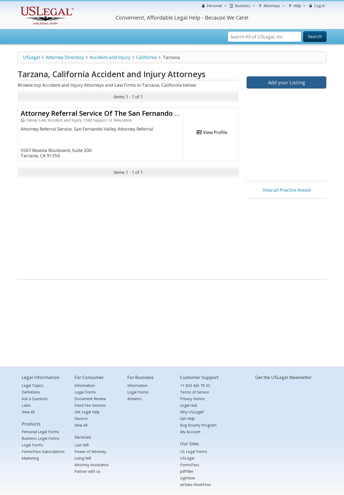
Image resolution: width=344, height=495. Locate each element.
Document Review (90, 398)
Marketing (30, 458)
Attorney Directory (65, 57)
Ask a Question (35, 398)
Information (84, 385)
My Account (190, 431)
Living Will (82, 458)
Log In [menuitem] (316, 5)
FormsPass (189, 464)
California (146, 57)
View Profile (211, 132)
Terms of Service (194, 392)
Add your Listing (286, 82)
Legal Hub (188, 405)
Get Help (187, 418)
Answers (134, 398)
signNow (187, 477)
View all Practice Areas (286, 190)
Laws (26, 405)
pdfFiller (187, 471)
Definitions (31, 392)
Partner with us (87, 471)
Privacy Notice (192, 398)
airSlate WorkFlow (195, 484)
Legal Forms (32, 444)
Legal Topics (32, 385)
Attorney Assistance (91, 464)
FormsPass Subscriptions (43, 451)
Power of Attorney (90, 451)
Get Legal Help (87, 411)
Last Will (81, 444)
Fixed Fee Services (90, 405)
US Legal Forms (193, 451)
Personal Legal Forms (40, 431)
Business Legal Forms (40, 438)
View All (28, 411)
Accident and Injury (110, 57)
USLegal (31, 57)
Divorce (81, 418)
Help (296, 5)
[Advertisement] (286, 237)
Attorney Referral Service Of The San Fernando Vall (103, 113)
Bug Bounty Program (198, 425)
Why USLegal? (192, 411)
